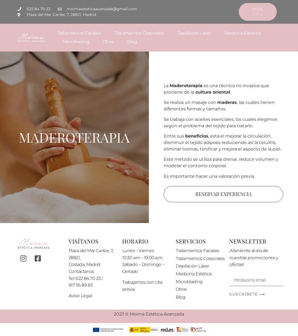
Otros (108, 41)
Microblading (75, 41)
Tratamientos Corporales (139, 33)
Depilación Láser (194, 33)
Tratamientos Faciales (79, 33)
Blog (132, 41)
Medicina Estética (242, 33)
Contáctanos (81, 271)
